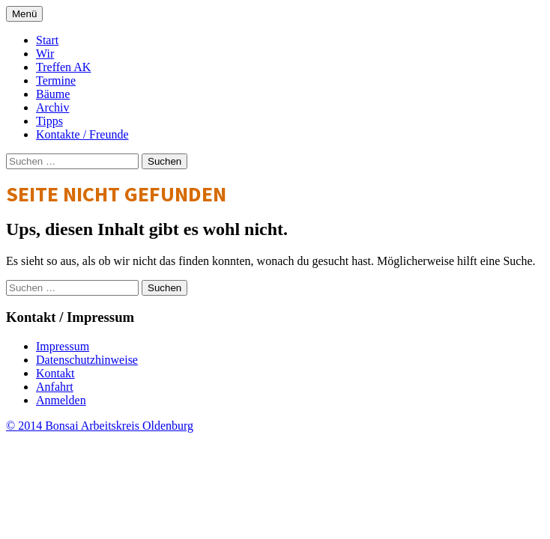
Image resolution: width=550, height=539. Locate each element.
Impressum (62, 346)
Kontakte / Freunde (82, 134)
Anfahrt (54, 386)
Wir (45, 53)
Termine (56, 80)
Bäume (53, 94)
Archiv (52, 107)
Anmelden (61, 400)
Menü (24, 13)
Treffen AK (63, 67)
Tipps (49, 121)
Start (47, 40)
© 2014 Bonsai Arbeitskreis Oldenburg (99, 425)
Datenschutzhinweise (87, 359)
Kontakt (55, 373)
